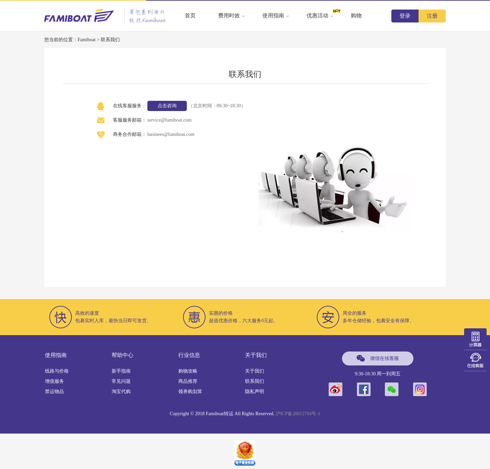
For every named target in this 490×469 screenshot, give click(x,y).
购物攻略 (187, 371)
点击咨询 (167, 105)
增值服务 (54, 381)
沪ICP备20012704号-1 (298, 413)
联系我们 (254, 381)
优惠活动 (320, 15)
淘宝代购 (121, 391)
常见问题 (121, 381)
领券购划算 (190, 391)
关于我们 (254, 371)
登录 (404, 16)
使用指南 (276, 15)
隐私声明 (254, 391)
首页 (190, 15)
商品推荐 (187, 381)
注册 (432, 16)
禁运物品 (54, 391)
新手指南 (121, 371)
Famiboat (87, 39)
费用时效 (231, 15)
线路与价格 (57, 371)
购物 (356, 15)
